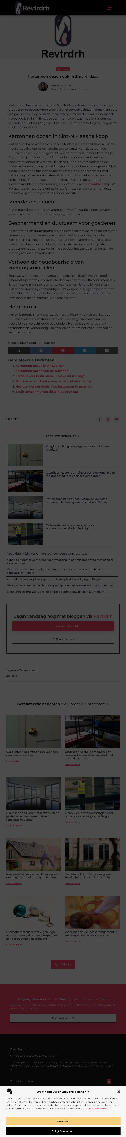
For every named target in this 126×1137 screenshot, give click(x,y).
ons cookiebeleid (97, 1108)
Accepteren (63, 1120)
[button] (118, 1092)
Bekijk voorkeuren (63, 1131)
